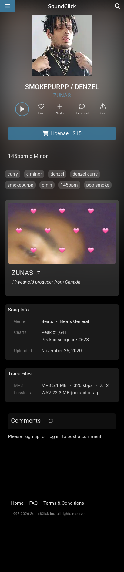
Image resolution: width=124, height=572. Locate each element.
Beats (47, 321)
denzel (57, 174)
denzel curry (85, 174)
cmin (47, 185)
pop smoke (97, 185)
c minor (34, 174)
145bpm (69, 185)
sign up (31, 436)
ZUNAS (62, 95)
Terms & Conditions (63, 503)
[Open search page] (118, 6)
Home (17, 503)
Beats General (74, 321)
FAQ (33, 503)
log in (54, 436)
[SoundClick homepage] (62, 6)
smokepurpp (20, 185)
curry (12, 174)
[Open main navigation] (7, 6)
